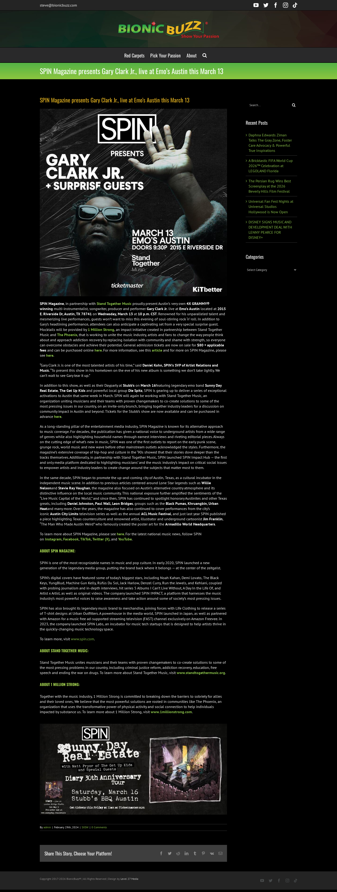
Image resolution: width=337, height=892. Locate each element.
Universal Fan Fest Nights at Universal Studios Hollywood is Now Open (271, 206)
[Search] (293, 105)
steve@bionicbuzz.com (58, 5)
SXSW (85, 827)
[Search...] (268, 105)
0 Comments (99, 827)
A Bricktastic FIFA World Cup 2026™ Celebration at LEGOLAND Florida (271, 165)
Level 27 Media (129, 879)
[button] (204, 55)
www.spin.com (82, 639)
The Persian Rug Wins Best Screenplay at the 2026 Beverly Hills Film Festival (270, 186)
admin (47, 827)
